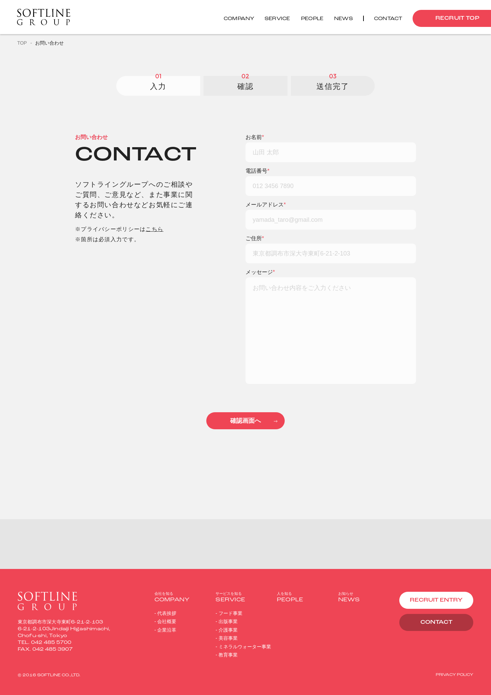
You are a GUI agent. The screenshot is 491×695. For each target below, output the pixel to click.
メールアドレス (266, 204)
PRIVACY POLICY (454, 675)
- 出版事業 (226, 621)
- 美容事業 (226, 638)
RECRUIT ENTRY (436, 600)
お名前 (255, 137)
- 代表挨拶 (165, 613)
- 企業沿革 (165, 630)
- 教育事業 (226, 655)
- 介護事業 (226, 630)
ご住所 (255, 238)
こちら (154, 229)
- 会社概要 (165, 621)
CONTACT (436, 622)
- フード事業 (228, 613)
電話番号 (257, 171)
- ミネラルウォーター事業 (243, 646)
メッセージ (260, 272)
